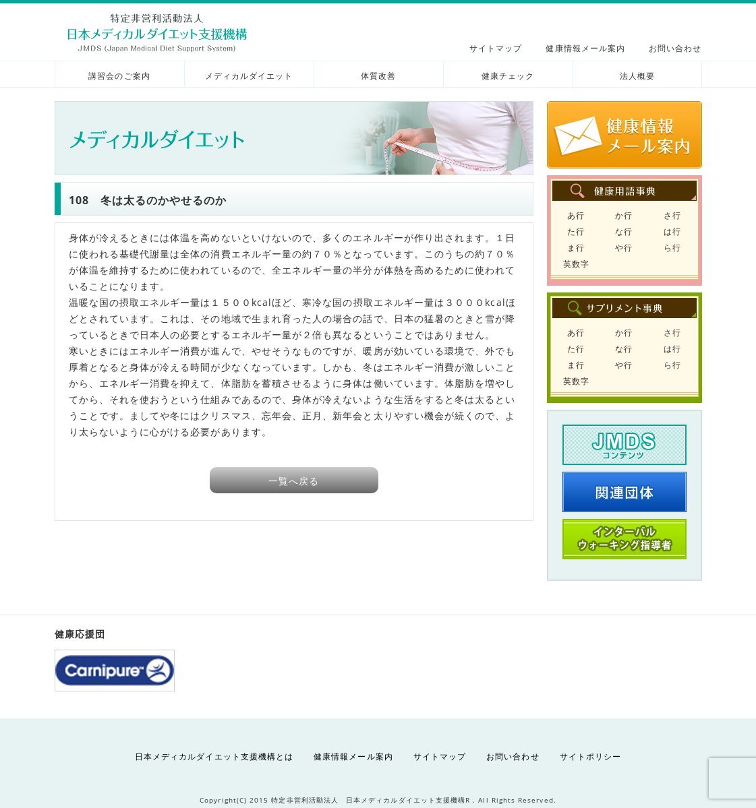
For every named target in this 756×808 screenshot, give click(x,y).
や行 (624, 247)
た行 (576, 231)
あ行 (576, 215)
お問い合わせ (675, 48)
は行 (672, 231)
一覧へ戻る (293, 480)
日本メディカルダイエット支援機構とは (214, 756)
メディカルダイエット (249, 76)
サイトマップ (495, 48)
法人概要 (637, 76)
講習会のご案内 (119, 76)
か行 (624, 215)
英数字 (576, 264)
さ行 (672, 215)
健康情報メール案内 (585, 48)
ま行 (576, 247)
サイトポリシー (590, 756)
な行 (624, 231)
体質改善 (378, 76)
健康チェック (508, 76)
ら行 (672, 247)
